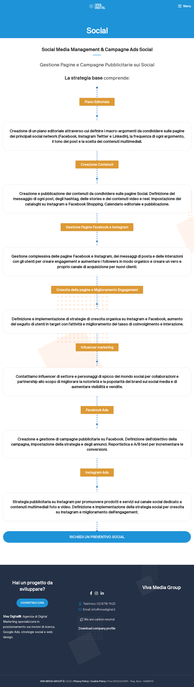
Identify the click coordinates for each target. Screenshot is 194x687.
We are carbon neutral (99, 619)
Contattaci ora (32, 602)
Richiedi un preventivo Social (97, 537)
